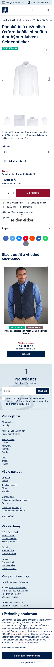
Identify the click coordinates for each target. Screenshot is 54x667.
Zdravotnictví (8, 562)
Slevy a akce (8, 422)
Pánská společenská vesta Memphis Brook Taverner (25, 332)
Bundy (5, 452)
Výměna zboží (8, 497)
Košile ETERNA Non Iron (13, 431)
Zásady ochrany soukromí (14, 647)
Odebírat (42, 391)
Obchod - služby (9, 568)
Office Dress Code (10, 532)
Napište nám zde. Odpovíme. (15, 582)
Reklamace (7, 503)
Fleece (5, 464)
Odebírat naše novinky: (26, 383)
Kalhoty (5, 449)
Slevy (4, 488)
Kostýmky (6, 446)
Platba (5, 480)
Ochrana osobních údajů (13, 511)
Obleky (5, 442)
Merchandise (8, 550)
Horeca (5, 559)
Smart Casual (8, 535)
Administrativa (8, 565)
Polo (4, 457)
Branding (6, 547)
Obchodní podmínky (11, 507)
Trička (5, 461)
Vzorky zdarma (9, 553)
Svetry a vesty (8, 439)
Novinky (5, 425)
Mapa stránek (8, 516)
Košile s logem (8, 542)
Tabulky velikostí (9, 485)
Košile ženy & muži (11, 434)
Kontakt (5, 491)
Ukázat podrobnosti (27, 662)
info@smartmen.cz (17, 587)
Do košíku (33, 192)
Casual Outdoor (9, 538)
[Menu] (48, 10)
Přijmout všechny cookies (27, 656)
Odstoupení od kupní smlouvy (16, 500)
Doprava (6, 477)
